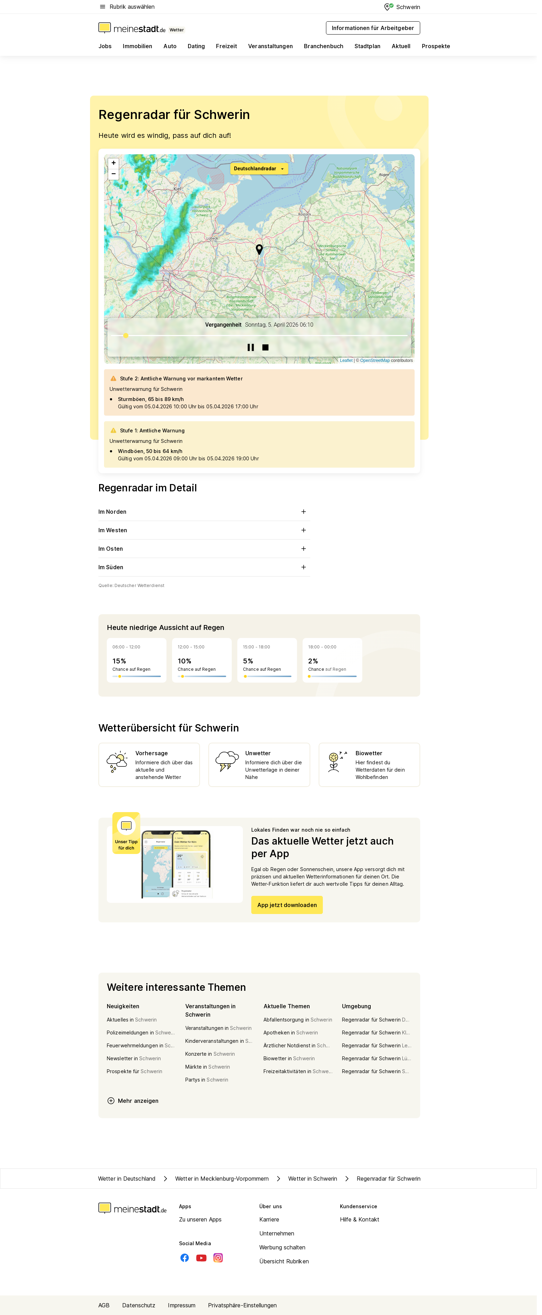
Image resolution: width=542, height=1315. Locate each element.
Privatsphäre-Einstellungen (242, 1305)
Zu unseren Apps (200, 1219)
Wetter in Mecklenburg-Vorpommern (215, 1178)
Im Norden (204, 511)
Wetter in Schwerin (305, 1178)
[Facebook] (184, 1257)
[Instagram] (218, 1257)
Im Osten (204, 548)
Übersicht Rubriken (284, 1261)
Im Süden (204, 567)
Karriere (269, 1219)
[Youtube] (201, 1257)
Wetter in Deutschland (127, 1178)
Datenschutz (138, 1305)
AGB (104, 1305)
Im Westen (204, 530)
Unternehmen (276, 1233)
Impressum (181, 1305)
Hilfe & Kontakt (360, 1219)
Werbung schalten (282, 1247)
